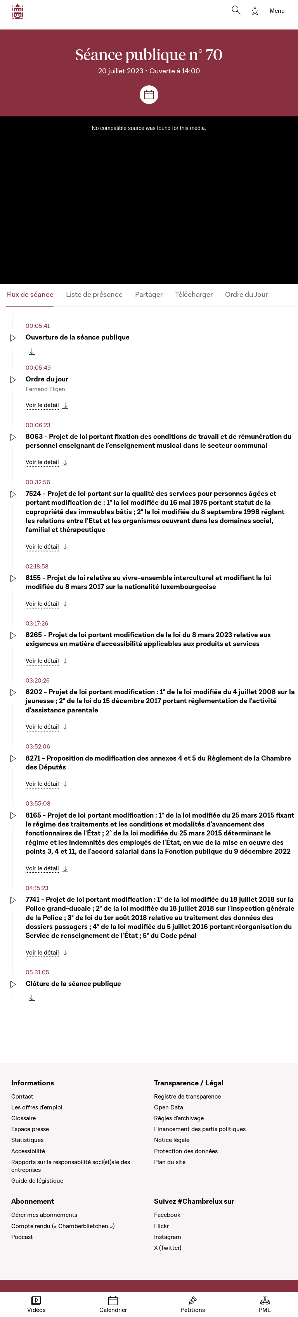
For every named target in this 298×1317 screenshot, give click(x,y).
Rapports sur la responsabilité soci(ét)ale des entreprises (70, 1166)
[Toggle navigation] (277, 11)
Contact (22, 1096)
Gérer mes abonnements (44, 1215)
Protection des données (186, 1151)
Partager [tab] (149, 295)
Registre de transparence (187, 1096)
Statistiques (27, 1140)
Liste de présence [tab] (94, 295)
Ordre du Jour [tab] (246, 295)
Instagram (167, 1237)
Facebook (167, 1215)
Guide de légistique (37, 1181)
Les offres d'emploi (36, 1107)
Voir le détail (42, 405)
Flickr (161, 1226)
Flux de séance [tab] (30, 295)
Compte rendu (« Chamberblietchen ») (62, 1226)
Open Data (168, 1107)
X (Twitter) (167, 1248)
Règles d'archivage (179, 1118)
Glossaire (23, 1118)
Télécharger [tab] (194, 295)
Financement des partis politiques (200, 1129)
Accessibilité (28, 1151)
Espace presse (30, 1129)
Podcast (22, 1237)
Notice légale (171, 1140)
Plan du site (169, 1162)
